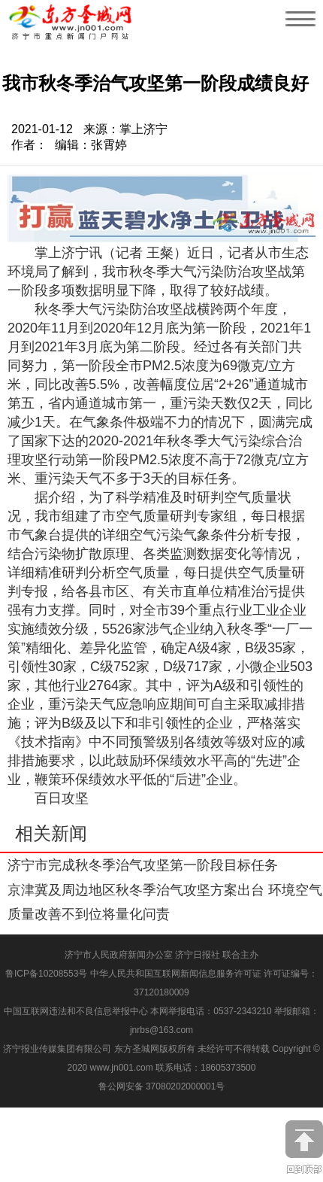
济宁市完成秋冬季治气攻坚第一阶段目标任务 (143, 865)
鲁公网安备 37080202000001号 (161, 1086)
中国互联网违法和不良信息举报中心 (77, 1011)
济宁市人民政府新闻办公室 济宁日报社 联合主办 (162, 955)
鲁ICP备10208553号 (46, 973)
